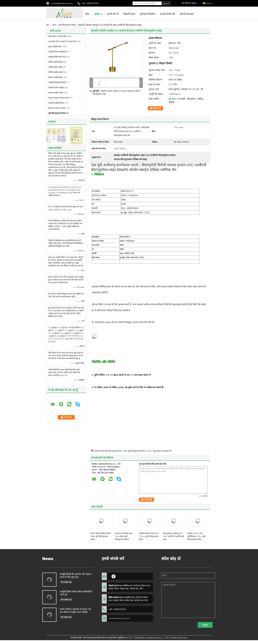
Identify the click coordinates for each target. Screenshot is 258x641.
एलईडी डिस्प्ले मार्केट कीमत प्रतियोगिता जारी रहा (76, 593)
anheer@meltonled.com (62, 3)
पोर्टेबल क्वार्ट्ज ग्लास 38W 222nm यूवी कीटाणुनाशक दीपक (149, 536)
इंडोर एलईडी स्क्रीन (54, 46)
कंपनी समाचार (187, 13)
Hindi (209, 3)
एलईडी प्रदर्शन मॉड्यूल (56, 87)
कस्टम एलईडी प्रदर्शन (55, 92)
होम (87, 13)
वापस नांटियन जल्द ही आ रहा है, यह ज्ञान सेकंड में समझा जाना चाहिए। (75, 610)
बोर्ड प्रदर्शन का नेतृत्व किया (57, 36)
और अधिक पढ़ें (66, 582)
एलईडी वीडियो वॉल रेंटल (57, 57)
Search (166, 3)
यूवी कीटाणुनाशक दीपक (67, 25)
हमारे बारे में (113, 13)
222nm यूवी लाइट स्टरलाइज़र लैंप (159, 451)
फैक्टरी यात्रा (129, 13)
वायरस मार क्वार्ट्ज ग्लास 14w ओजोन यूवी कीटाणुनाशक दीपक (124, 536)
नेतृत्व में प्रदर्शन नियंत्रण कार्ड (58, 98)
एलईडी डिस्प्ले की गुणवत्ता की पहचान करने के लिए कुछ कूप (75, 575)
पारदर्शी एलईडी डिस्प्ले (56, 103)
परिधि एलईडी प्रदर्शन (55, 72)
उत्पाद (97, 13)
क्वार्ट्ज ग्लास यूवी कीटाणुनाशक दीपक (108, 451)
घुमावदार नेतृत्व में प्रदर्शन (57, 108)
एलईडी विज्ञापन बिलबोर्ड (57, 51)
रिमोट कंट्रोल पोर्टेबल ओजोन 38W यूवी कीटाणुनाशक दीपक (101, 536)
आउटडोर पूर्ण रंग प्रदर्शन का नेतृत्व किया (62, 41)
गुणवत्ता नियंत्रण (147, 13)
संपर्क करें (157, 108)
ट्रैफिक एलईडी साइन (55, 77)
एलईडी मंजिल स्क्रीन (55, 67)
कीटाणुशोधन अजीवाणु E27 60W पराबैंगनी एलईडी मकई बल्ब (173, 536)
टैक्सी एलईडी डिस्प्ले (55, 62)
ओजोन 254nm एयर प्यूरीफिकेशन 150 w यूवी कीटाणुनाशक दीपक (196, 536)
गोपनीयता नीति (76, 637)
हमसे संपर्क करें (167, 13)
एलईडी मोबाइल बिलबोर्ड (56, 82)
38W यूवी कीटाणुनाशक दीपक (134, 451)
